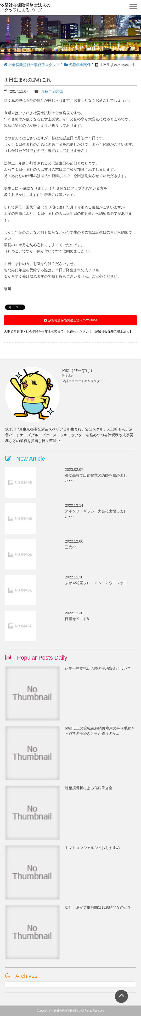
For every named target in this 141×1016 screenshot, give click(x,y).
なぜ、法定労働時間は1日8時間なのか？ (98, 907)
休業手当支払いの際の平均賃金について (98, 668)
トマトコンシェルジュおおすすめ (92, 848)
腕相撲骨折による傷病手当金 (88, 788)
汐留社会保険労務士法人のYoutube (70, 320)
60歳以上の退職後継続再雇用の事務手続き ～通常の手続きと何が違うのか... (100, 731)
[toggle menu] (133, 6)
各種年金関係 (52, 91)
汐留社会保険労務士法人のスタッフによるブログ (25, 7)
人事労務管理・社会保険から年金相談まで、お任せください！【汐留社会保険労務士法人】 (68, 331)
